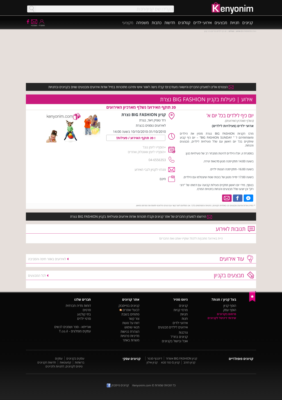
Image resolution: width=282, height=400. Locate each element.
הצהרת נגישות (129, 331)
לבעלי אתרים (129, 310)
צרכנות (183, 332)
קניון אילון (152, 362)
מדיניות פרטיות (129, 336)
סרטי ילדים (84, 318)
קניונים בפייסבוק (129, 305)
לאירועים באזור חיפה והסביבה (47, 259)
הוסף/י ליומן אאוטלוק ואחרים (146, 152)
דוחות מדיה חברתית (78, 305)
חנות (185, 318)
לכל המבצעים (37, 275)
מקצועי (127, 22)
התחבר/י (42, 24)
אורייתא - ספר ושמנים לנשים (72, 327)
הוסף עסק (229, 310)
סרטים (87, 310)
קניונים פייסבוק (118, 385)
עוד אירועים (232, 258)
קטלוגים (184, 22)
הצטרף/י (34, 24)
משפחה (142, 22)
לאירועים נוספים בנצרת (151, 125)
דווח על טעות (130, 323)
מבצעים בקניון (229, 275)
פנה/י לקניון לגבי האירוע (150, 169)
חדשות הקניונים (46, 362)
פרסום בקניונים (226, 314)
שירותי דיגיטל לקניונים (222, 318)
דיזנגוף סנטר (154, 358)
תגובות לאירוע (230, 228)
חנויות (234, 22)
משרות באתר (131, 340)
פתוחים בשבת (130, 314)
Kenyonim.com (141, 385)
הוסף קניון (229, 305)
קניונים (247, 22)
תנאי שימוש (131, 327)
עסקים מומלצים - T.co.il (75, 331)
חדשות (169, 22)
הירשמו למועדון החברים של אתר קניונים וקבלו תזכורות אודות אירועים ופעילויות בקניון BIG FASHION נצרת (141, 216)
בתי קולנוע (84, 314)
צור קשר (134, 318)
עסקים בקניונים (75, 358)
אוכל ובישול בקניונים (175, 341)
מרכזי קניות (181, 310)
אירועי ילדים (202, 22)
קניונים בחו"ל (179, 337)
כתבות (157, 22)
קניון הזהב (189, 362)
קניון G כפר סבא (170, 362)
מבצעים (221, 22)
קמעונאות (65, 362)
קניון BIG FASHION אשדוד (181, 358)
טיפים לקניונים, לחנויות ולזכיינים (64, 366)
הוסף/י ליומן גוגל (153, 147)
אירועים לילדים (178, 327)
